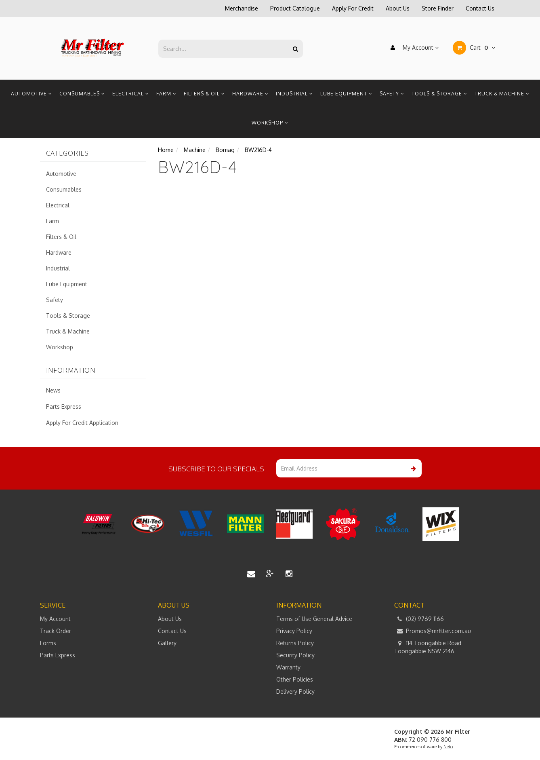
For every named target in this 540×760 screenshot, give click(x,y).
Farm (166, 94)
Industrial (294, 94)
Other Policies (294, 679)
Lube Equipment (346, 94)
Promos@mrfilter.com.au (432, 631)
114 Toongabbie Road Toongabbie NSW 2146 (427, 646)
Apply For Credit (353, 8)
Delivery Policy (295, 691)
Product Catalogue (295, 8)
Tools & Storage (439, 94)
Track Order (55, 630)
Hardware (250, 94)
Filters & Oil (204, 94)
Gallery (167, 643)
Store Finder (438, 8)
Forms (48, 643)
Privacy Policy (294, 630)
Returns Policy (295, 643)
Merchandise (241, 8)
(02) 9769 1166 (419, 619)
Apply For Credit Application (82, 422)
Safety (392, 94)
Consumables (82, 94)
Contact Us (480, 8)
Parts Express (63, 406)
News (53, 390)
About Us (398, 8)
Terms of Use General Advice (314, 618)
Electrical (130, 94)
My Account (413, 48)
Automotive (31, 94)
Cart (474, 48)
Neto (448, 746)
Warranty (288, 667)
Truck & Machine (502, 94)
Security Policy (295, 655)
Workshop (270, 123)
